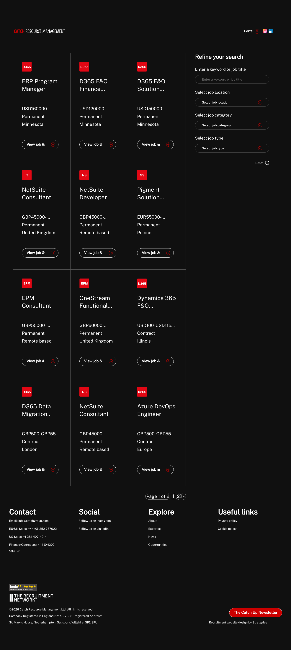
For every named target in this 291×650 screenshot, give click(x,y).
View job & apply (36, 145)
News (152, 536)
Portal (248, 31)
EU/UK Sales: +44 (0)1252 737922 (33, 529)
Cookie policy (227, 529)
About (152, 521)
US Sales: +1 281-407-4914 (28, 536)
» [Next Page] (184, 496)
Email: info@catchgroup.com (29, 521)
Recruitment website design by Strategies (238, 622)
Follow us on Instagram (95, 521)
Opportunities (157, 544)
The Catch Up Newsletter (255, 612)
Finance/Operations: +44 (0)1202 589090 (32, 548)
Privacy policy (227, 521)
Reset (259, 163)
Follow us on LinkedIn (94, 529)
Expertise (154, 529)
